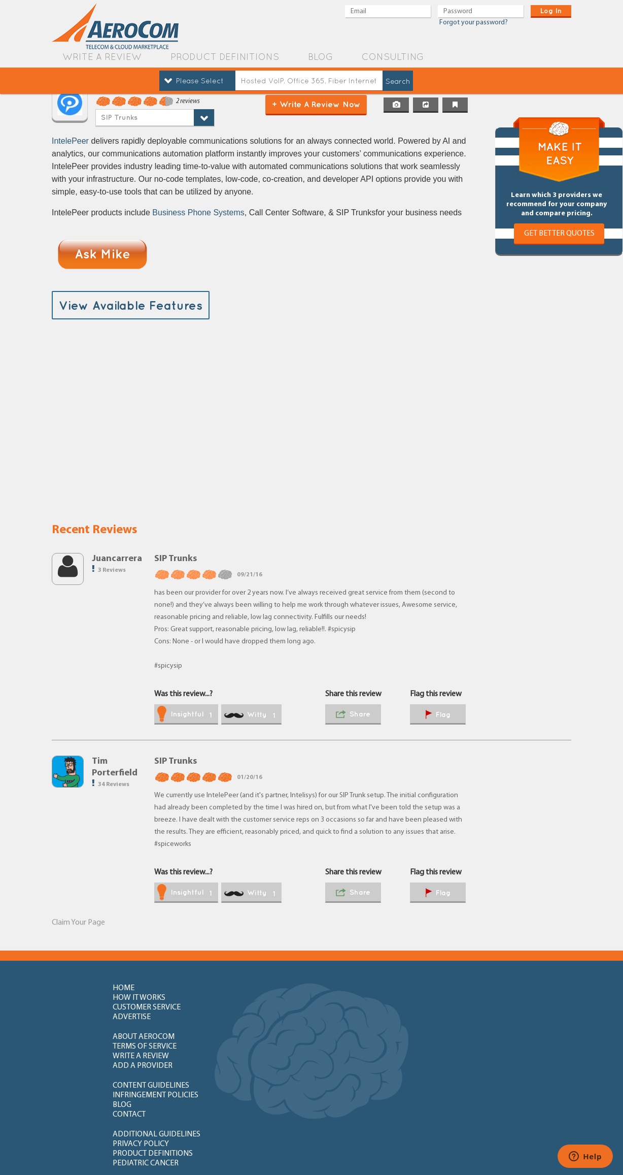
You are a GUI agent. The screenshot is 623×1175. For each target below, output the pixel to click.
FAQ (230, 1067)
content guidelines (151, 1028)
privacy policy (251, 1047)
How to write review (152, 1067)
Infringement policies (266, 1028)
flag (438, 715)
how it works (249, 988)
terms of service (255, 1008)
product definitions (224, 56)
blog (320, 56)
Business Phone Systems (198, 212)
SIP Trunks (119, 117)
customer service (368, 988)
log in (551, 11)
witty (249, 715)
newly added (473, 1103)
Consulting (393, 56)
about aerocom (144, 1008)
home (123, 988)
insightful (184, 715)
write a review (102, 56)
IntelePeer (70, 141)
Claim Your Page (78, 923)
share (353, 715)
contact (460, 1028)
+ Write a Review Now (316, 104)
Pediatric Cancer (477, 1047)
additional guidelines (156, 1047)
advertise (463, 988)
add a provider (474, 1008)
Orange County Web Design (520, 1153)
